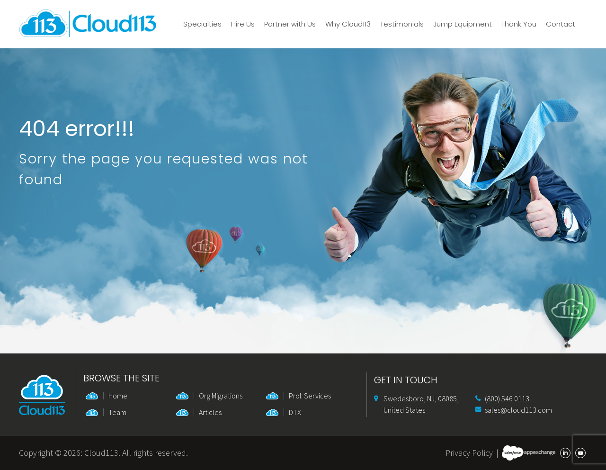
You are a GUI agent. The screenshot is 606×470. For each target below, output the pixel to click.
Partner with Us (290, 24)
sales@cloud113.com (518, 410)
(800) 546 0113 (507, 398)
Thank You (518, 24)
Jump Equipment (462, 24)
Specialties (202, 24)
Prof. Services (310, 395)
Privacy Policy (469, 452)
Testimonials (402, 24)
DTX (295, 412)
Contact (560, 24)
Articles (210, 412)
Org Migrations (220, 395)
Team (117, 412)
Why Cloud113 (348, 24)
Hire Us (243, 24)
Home (117, 395)
